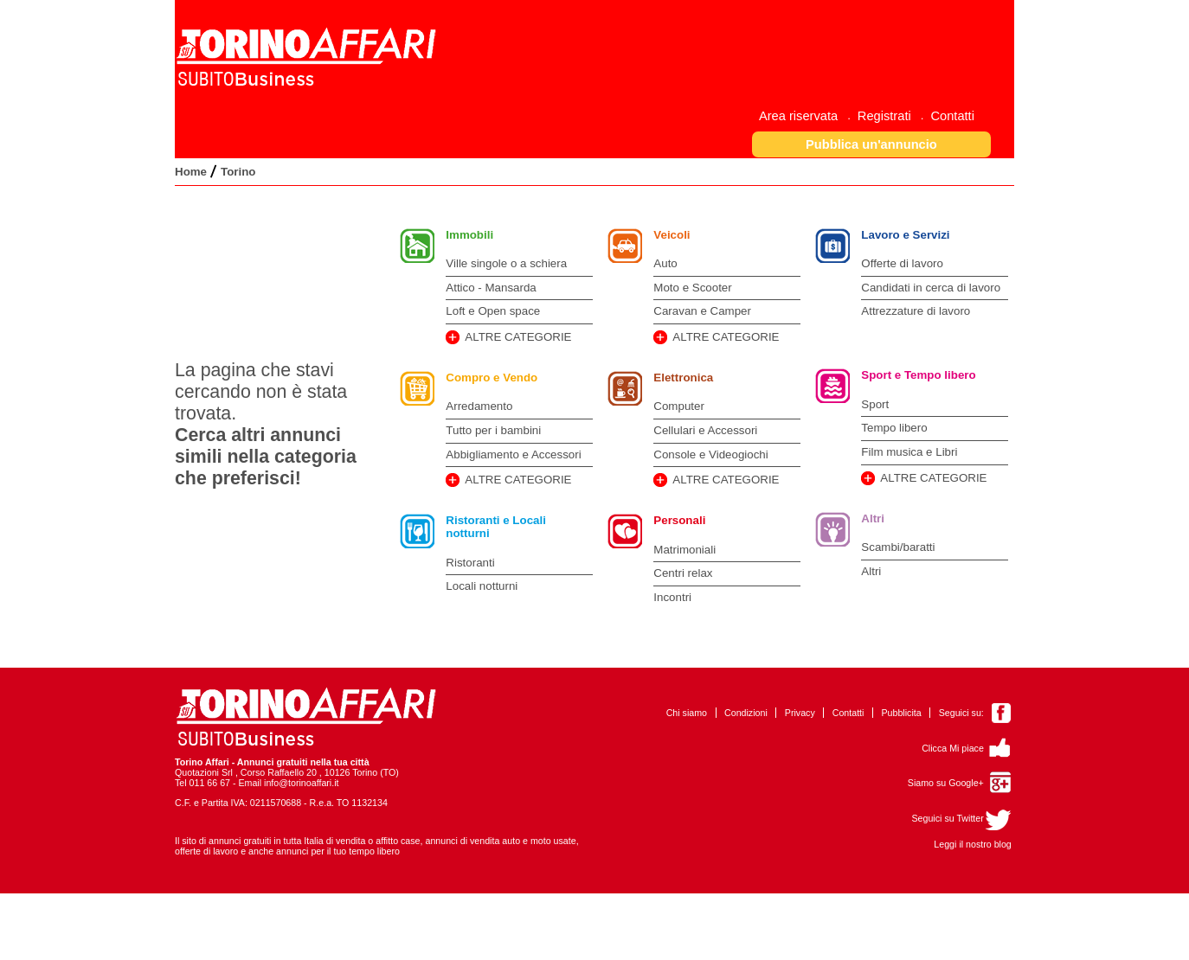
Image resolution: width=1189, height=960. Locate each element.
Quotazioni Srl (204, 772)
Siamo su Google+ (946, 783)
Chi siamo (686, 712)
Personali (679, 520)
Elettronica (683, 377)
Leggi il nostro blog (972, 844)
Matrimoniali (684, 549)
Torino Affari (202, 762)
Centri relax (682, 572)
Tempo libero (894, 427)
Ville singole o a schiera (506, 263)
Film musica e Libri (909, 451)
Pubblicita (901, 712)
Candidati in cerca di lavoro (930, 287)
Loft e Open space (493, 310)
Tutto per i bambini (493, 430)
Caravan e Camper (702, 310)
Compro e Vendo (491, 377)
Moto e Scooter (692, 287)
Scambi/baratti (898, 547)
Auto (665, 263)
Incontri (672, 597)
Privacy (800, 712)
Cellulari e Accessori (705, 430)
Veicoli (671, 234)
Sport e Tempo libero (918, 374)
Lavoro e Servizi (905, 234)
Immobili (469, 234)
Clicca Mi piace (953, 748)
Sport (875, 404)
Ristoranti (470, 562)
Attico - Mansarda (491, 287)
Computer (678, 406)
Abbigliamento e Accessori (513, 454)
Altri (872, 518)
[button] (872, 144)
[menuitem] (804, 115)
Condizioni (746, 712)
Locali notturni (481, 585)
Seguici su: (961, 712)
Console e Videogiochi (710, 454)
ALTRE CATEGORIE (518, 336)
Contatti (848, 712)
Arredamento (479, 406)
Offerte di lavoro (902, 263)
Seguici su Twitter (947, 818)
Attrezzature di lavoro (915, 310)
